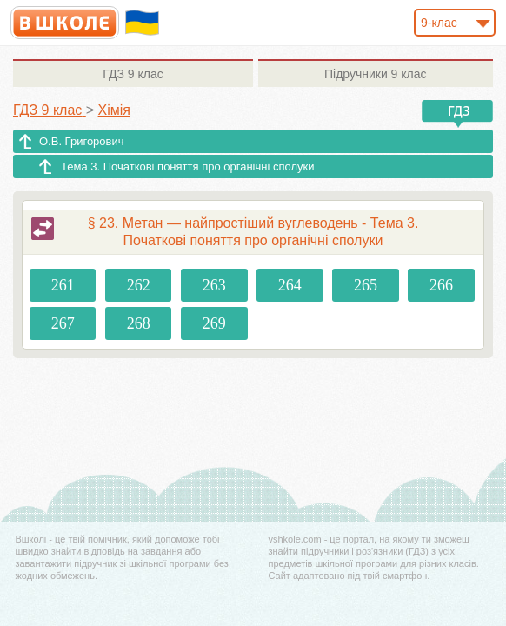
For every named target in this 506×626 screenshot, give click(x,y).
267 (63, 323)
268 (138, 323)
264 (290, 285)
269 (214, 323)
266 (441, 285)
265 (365, 285)
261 (63, 285)
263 (214, 285)
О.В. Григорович (81, 141)
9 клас (133, 74)
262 (138, 285)
